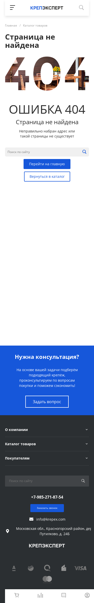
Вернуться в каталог (47, 176)
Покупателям (17, 458)
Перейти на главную (47, 164)
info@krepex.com (50, 519)
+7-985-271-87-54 (47, 497)
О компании (16, 429)
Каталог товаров (20, 443)
